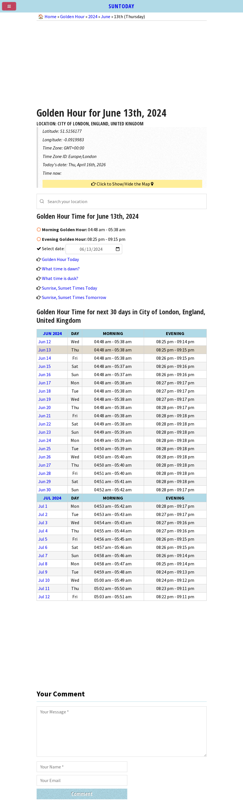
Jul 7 (42, 555)
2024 (92, 16)
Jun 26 (44, 457)
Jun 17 (44, 382)
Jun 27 (44, 465)
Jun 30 (44, 489)
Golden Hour (72, 16)
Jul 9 (42, 572)
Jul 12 (44, 596)
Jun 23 (44, 432)
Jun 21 (44, 415)
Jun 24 (44, 440)
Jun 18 (44, 391)
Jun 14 (44, 358)
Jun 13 (44, 350)
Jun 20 (44, 407)
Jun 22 (44, 424)
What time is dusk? (60, 278)
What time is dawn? (61, 268)
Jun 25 (44, 448)
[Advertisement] (122, 62)
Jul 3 (42, 522)
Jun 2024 (52, 333)
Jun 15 (44, 366)
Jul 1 (42, 506)
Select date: (81, 248)
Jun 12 (44, 341)
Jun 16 (44, 374)
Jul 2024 (52, 498)
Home (50, 16)
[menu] (11, 8)
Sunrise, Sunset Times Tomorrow (74, 297)
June (105, 16)
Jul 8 (42, 563)
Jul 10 (44, 580)
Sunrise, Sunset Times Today (69, 288)
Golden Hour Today (60, 259)
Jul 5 (42, 539)
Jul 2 (42, 514)
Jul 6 (42, 547)
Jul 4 (42, 531)
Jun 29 (44, 481)
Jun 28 (44, 473)
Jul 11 (44, 588)
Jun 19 (44, 399)
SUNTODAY (121, 6)
